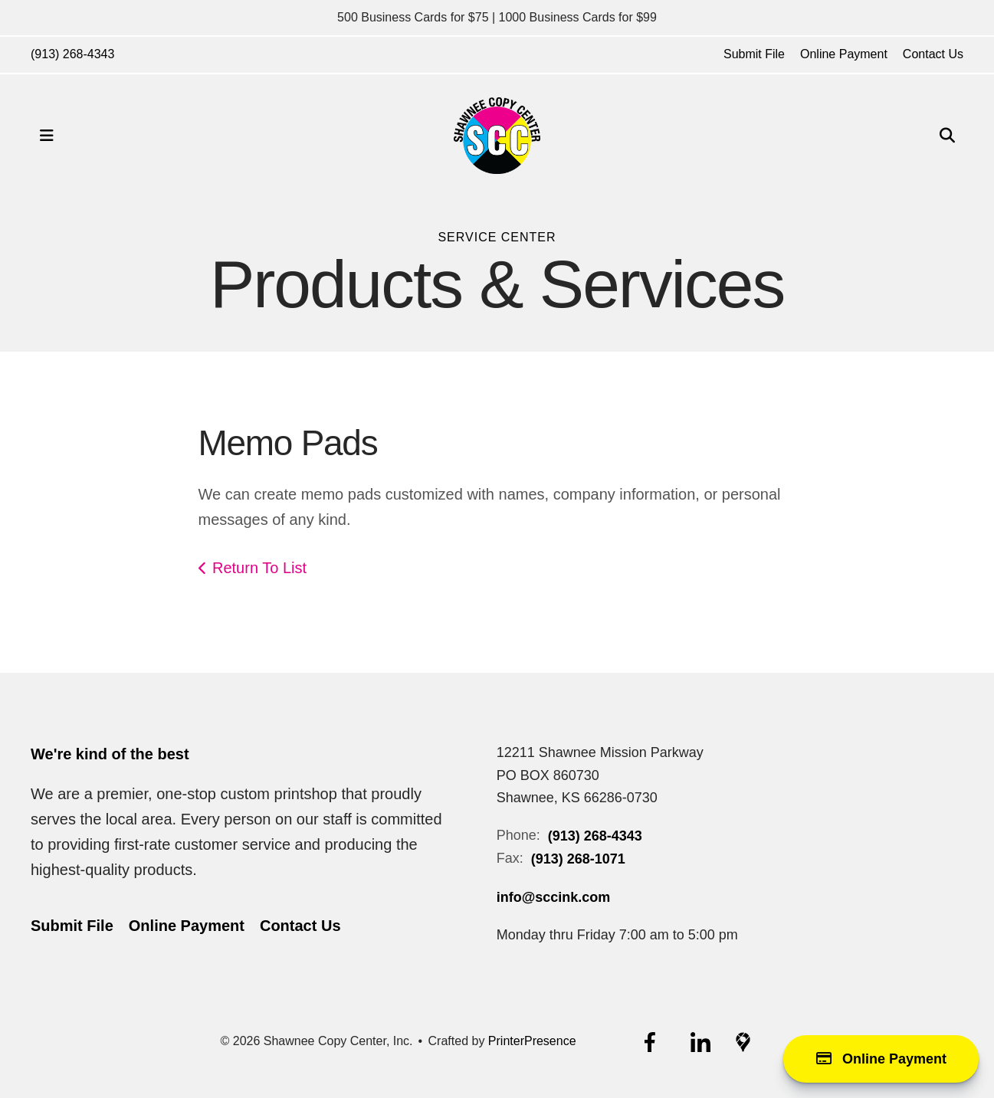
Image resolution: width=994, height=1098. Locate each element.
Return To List (259, 567)
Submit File (754, 54)
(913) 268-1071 (578, 859)
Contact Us (933, 54)
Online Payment (843, 54)
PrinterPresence (532, 1040)
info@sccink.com (554, 897)
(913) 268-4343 (72, 54)
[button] (47, 136)
